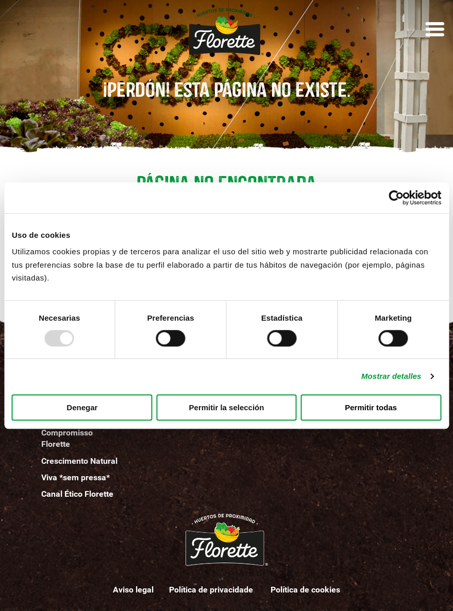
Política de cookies (305, 590)
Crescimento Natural (79, 461)
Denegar (81, 407)
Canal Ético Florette (77, 494)
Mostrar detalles (391, 376)
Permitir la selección (226, 407)
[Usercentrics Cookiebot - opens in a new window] (396, 197)
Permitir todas (371, 407)
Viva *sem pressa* (75, 477)
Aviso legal (133, 590)
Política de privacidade (212, 590)
